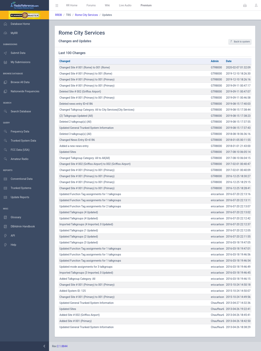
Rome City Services (86, 14)
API (7, 236)
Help (8, 245)
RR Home (71, 5)
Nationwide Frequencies (19, 91)
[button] (245, 5)
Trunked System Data (18, 140)
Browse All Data (14, 82)
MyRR (9, 33)
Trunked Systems (15, 188)
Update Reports (14, 197)
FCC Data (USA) (14, 150)
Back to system (240, 41)
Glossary (10, 217)
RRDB (58, 14)
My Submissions (15, 62)
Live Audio (125, 5)
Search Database (15, 111)
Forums (91, 5)
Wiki (107, 5)
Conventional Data (16, 179)
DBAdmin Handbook (17, 226)
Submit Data (12, 53)
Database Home (15, 24)
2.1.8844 (62, 346)
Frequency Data (14, 131)
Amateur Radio (14, 159)
